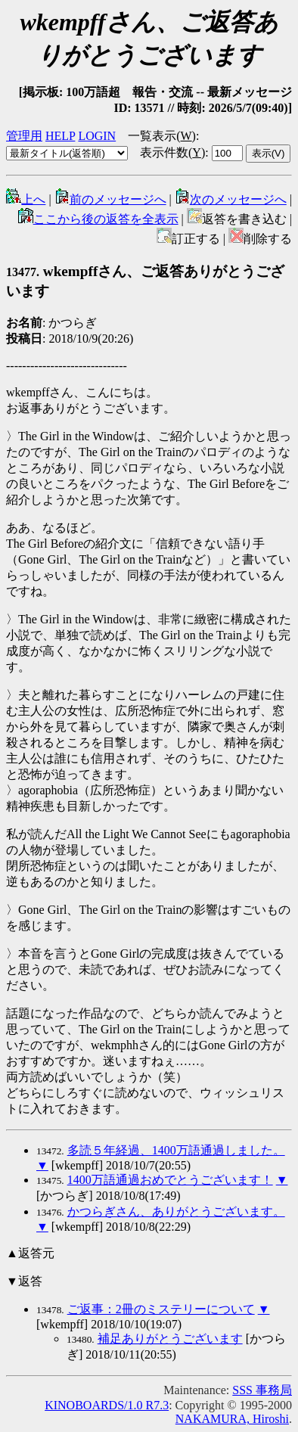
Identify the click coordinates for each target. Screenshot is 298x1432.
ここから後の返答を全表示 (98, 219)
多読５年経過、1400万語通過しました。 (176, 1150)
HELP (60, 135)
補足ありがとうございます (170, 1338)
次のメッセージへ (231, 199)
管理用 (24, 135)
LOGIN (97, 135)
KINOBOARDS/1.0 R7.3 (107, 1405)
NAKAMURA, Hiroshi (232, 1418)
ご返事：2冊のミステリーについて (161, 1309)
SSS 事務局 (262, 1390)
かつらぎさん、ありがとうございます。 (176, 1211)
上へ (25, 199)
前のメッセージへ (110, 199)
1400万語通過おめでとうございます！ (170, 1179)
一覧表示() (162, 135)
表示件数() (172, 152)
